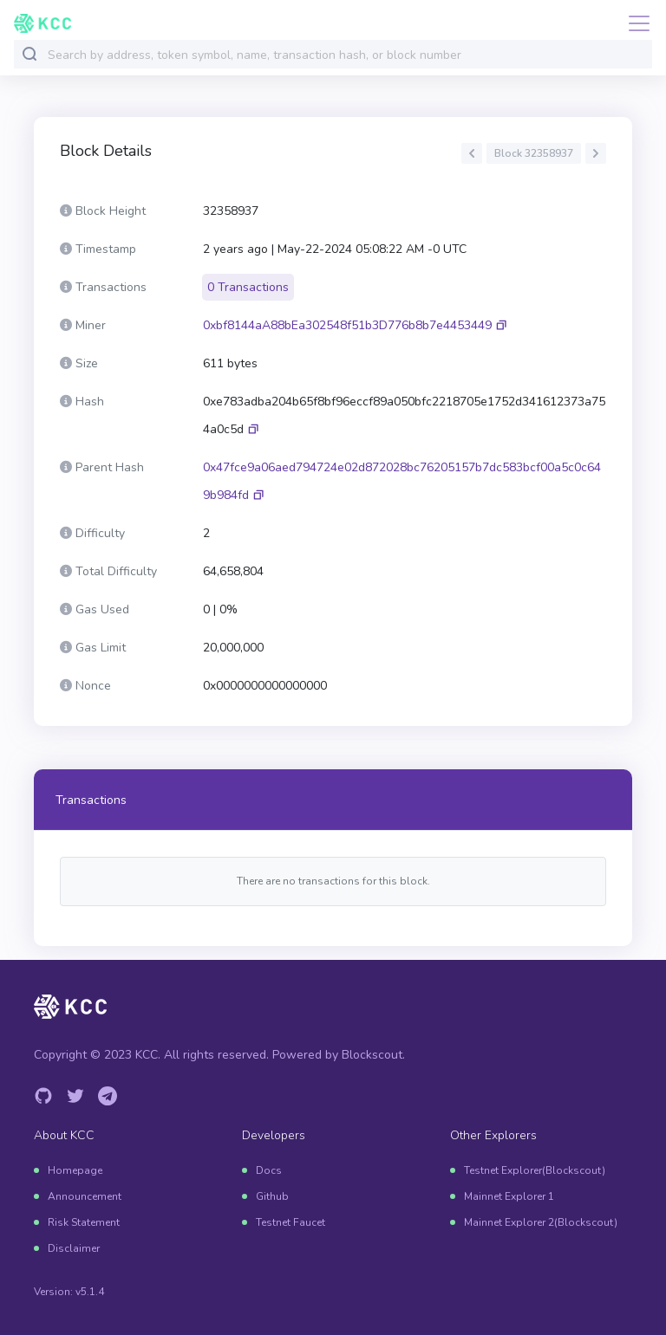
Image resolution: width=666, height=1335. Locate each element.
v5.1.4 (89, 1292)
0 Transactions (248, 287)
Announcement (84, 1196)
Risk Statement (84, 1222)
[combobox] (346, 55)
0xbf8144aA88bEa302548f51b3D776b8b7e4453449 (347, 325)
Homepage (75, 1170)
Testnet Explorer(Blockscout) (534, 1170)
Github (272, 1196)
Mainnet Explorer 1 (509, 1196)
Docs (269, 1170)
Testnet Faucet (290, 1222)
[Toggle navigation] (634, 23)
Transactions (91, 800)
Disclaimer (74, 1248)
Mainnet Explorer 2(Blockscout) (540, 1222)
